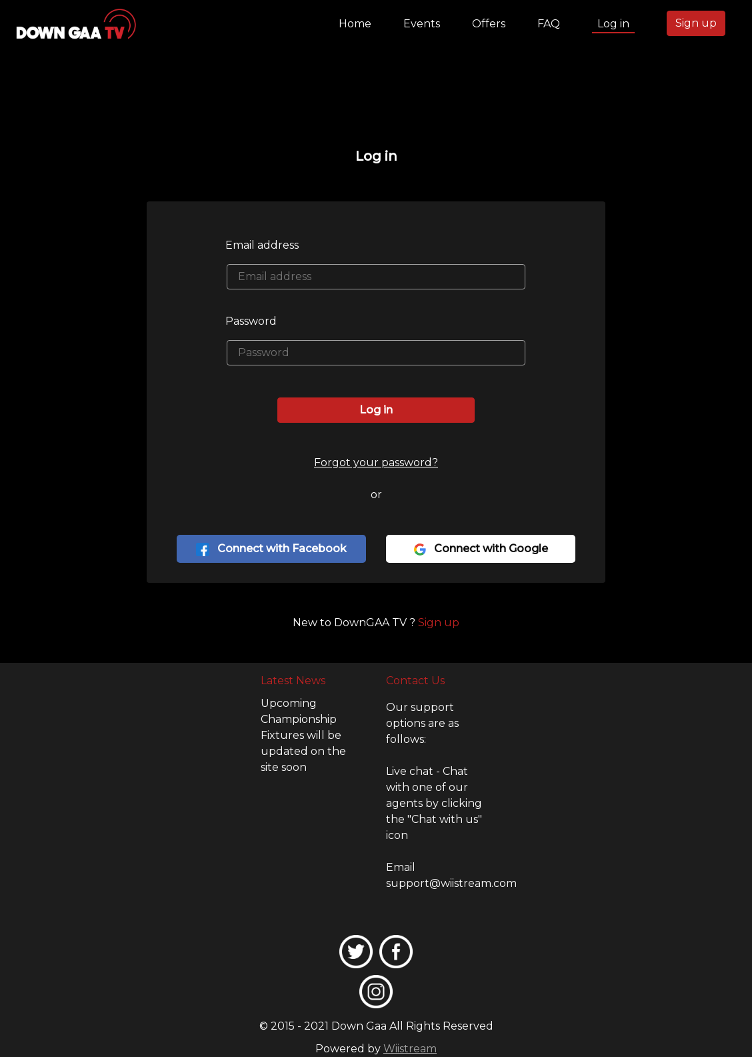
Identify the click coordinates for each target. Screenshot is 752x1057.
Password (251, 321)
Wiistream (410, 1048)
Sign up (696, 23)
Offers (488, 23)
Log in (613, 23)
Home (358, 22)
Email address (262, 245)
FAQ (548, 23)
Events (421, 23)
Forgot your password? (376, 462)
